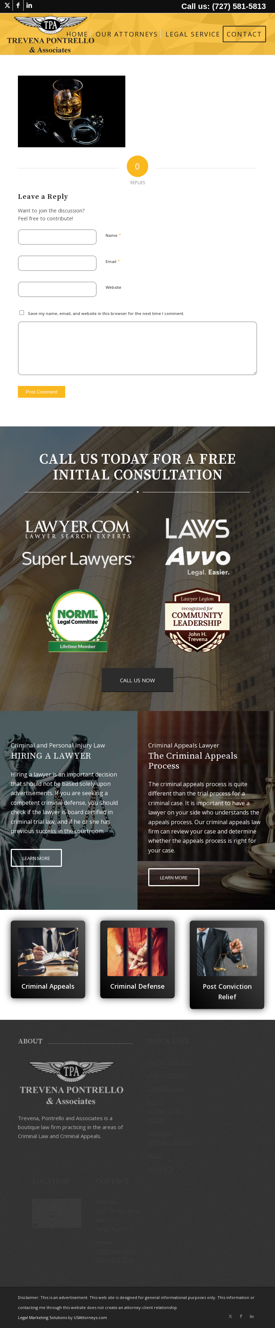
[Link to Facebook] (18, 5)
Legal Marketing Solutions (43, 1317)
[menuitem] (77, 34)
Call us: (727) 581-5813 (224, 6)
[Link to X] (7, 5)
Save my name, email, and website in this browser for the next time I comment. (106, 313)
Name (113, 235)
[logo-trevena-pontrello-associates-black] (50, 34)
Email (113, 261)
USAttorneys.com (90, 1317)
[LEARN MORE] (36, 858)
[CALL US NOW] (137, 680)
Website (113, 287)
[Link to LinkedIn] (29, 5)
